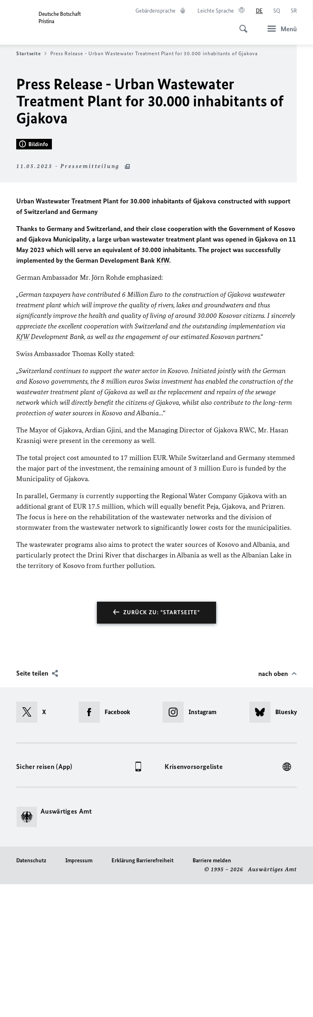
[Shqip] (276, 11)
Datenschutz (31, 993)
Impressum (78, 993)
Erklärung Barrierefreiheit (142, 993)
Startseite (31, 53)
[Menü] (280, 28)
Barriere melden (212, 993)
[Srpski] (294, 11)
